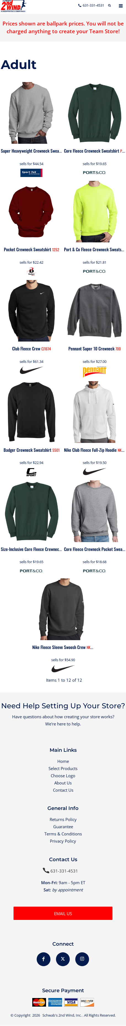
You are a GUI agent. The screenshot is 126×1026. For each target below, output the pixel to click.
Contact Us (63, 790)
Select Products (63, 768)
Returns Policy (63, 819)
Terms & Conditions (63, 834)
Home (63, 761)
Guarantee (63, 826)
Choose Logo (63, 775)
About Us (63, 783)
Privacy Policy (63, 841)
